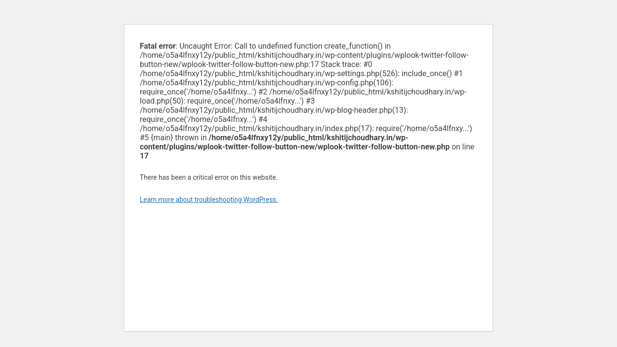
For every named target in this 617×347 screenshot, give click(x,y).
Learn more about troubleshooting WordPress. (209, 199)
